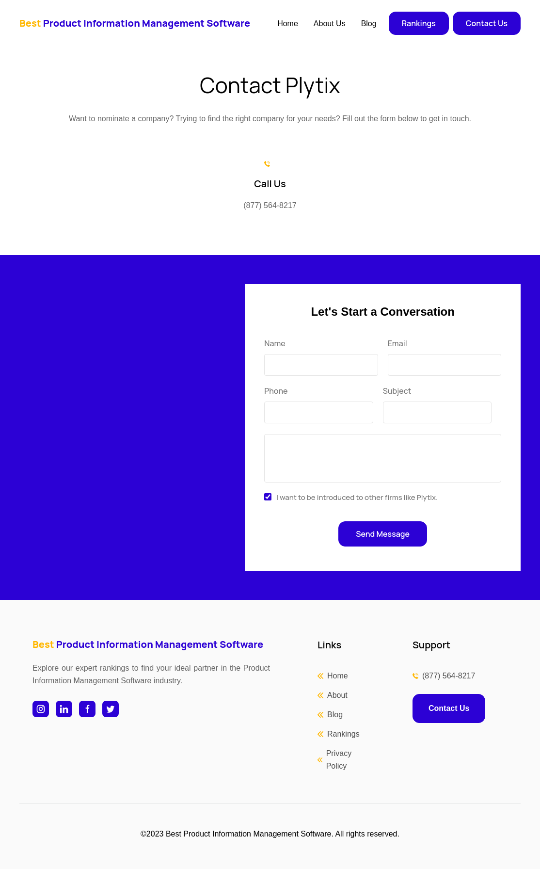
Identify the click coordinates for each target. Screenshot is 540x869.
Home (287, 23)
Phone (275, 391)
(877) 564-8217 (448, 676)
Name (274, 343)
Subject (397, 391)
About (337, 695)
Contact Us (487, 23)
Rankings (419, 23)
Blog (369, 23)
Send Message (383, 534)
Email (397, 343)
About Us (330, 23)
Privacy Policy (338, 759)
